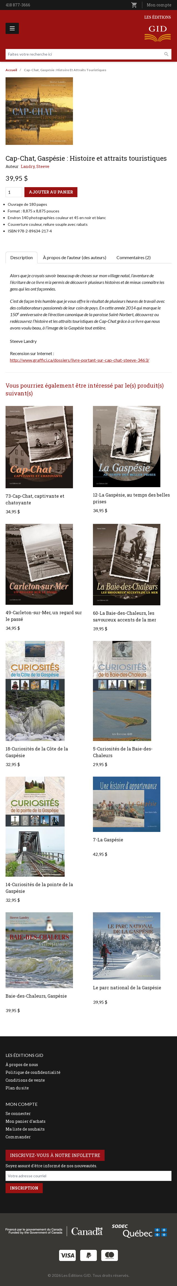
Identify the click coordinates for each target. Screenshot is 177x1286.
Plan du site (17, 1088)
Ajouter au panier (51, 192)
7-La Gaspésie (108, 840)
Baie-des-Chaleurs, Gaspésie (36, 996)
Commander (18, 1136)
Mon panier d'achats (25, 1121)
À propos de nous (22, 1064)
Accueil (11, 70)
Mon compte (159, 5)
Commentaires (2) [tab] (134, 257)
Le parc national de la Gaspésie (127, 987)
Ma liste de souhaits (25, 1129)
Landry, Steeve (35, 166)
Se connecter (18, 1113)
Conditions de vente (25, 1080)
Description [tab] (21, 257)
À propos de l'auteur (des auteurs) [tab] (74, 257)
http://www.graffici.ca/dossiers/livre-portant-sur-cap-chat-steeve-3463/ (79, 360)
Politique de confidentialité (33, 1072)
